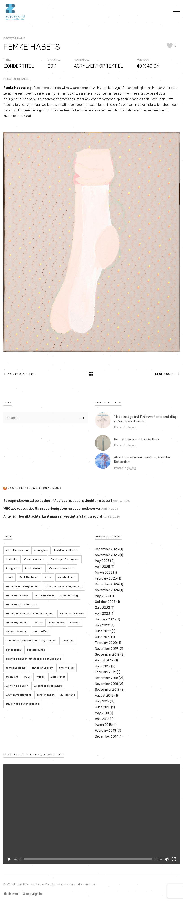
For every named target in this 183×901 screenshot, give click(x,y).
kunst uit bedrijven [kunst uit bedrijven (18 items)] (72, 613)
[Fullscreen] (174, 859)
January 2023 (105, 619)
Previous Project (21, 374)
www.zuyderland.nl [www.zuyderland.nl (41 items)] (18, 694)
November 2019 (106, 649)
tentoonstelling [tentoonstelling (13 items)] (16, 667)
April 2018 (102, 719)
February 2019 (105, 672)
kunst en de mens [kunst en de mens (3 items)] (17, 595)
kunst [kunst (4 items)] (48, 577)
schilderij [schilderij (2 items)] (68, 640)
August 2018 (104, 695)
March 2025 (103, 573)
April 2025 (102, 567)
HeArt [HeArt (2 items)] (9, 577)
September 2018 (107, 690)
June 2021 (102, 637)
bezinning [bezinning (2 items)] (12, 559)
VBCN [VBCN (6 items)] (27, 676)
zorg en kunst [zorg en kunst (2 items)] (45, 694)
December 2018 (106, 678)
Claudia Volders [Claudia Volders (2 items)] (34, 559)
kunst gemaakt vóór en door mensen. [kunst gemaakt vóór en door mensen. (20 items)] (30, 613)
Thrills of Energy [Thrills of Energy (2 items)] (42, 667)
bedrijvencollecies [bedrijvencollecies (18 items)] (66, 550)
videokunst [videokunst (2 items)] (58, 676)
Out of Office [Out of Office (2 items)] (40, 631)
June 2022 (103, 631)
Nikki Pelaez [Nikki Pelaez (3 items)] (56, 622)
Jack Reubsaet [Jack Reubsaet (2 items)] (29, 577)
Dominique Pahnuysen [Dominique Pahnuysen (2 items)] (65, 559)
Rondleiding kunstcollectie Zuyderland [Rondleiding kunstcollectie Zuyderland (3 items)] (31, 640)
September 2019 (107, 655)
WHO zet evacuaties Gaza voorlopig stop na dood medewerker (52, 509)
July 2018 (102, 701)
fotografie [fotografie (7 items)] (12, 568)
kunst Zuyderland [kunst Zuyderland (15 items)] (17, 622)
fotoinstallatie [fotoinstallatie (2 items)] (34, 568)
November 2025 (107, 555)
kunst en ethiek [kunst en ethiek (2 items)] (44, 595)
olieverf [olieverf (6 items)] (75, 622)
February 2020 (106, 643)
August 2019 (104, 660)
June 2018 (102, 707)
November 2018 (106, 684)
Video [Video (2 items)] (41, 676)
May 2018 (102, 713)
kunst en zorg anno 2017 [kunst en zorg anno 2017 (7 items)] (21, 604)
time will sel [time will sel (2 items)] (66, 667)
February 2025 (106, 578)
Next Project (165, 374)
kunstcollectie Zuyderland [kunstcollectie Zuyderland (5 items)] (23, 586)
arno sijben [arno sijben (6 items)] (41, 550)
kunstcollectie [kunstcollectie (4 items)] (67, 577)
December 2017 (106, 736)
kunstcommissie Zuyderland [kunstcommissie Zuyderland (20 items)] (64, 586)
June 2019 (102, 666)
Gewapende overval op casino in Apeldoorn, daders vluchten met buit (57, 501)
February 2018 (105, 731)
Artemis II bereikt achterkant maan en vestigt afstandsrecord (52, 516)
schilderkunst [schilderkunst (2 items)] (36, 649)
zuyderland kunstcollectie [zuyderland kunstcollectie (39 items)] (22, 703)
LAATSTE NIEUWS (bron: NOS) (34, 487)
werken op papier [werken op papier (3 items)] (17, 685)
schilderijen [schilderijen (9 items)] (13, 649)
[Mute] (166, 859)
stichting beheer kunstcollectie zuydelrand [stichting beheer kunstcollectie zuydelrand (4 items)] (33, 658)
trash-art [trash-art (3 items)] (12, 676)
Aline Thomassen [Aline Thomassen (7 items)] (17, 550)
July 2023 (102, 608)
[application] (91, 814)
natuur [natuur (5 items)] (39, 622)
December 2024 (107, 584)
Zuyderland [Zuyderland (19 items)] (67, 694)
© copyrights (32, 894)
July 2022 (102, 625)
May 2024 (102, 596)
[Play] (9, 859)
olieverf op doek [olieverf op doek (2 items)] (16, 631)
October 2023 (105, 602)
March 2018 (103, 725)
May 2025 (102, 561)
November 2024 (107, 590)
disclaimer (10, 894)
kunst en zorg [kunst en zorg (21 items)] (69, 595)
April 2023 (102, 614)
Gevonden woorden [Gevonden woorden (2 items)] (62, 568)
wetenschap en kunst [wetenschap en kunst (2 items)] (48, 685)
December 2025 (107, 549)
